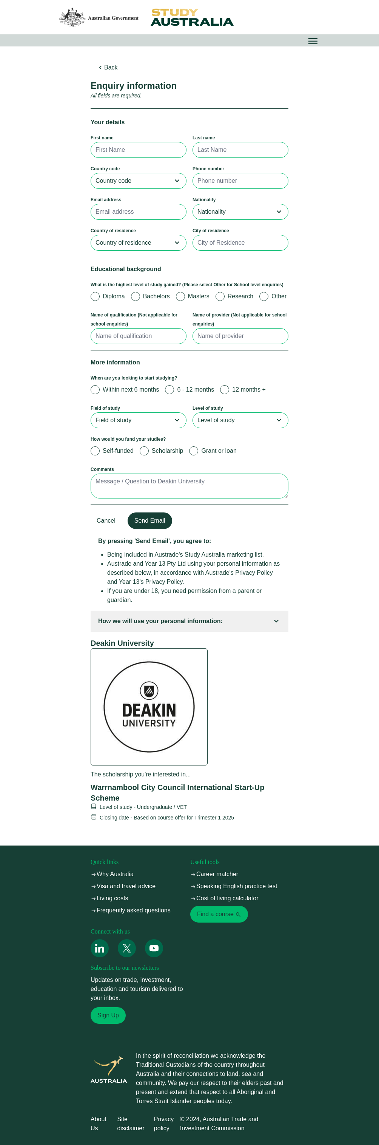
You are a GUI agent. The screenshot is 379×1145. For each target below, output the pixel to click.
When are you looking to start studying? (134, 378)
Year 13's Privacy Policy (150, 582)
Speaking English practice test (233, 886)
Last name (204, 137)
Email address (106, 199)
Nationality (204, 199)
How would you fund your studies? (128, 439)
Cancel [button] (106, 520)
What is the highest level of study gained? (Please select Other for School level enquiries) (187, 284)
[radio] (95, 296)
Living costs (109, 898)
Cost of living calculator (224, 898)
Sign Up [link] (108, 1015)
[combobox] (138, 181)
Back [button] (107, 67)
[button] (313, 41)
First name (102, 137)
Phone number (208, 168)
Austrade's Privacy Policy (239, 572)
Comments (102, 469)
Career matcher (214, 874)
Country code (105, 168)
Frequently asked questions (131, 910)
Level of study (208, 408)
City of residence (211, 230)
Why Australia (112, 874)
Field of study (105, 408)
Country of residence (113, 230)
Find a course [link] (219, 914)
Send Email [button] (149, 520)
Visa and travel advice (123, 886)
